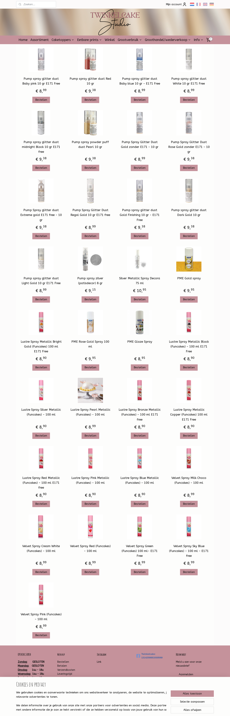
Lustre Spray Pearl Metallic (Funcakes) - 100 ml (90, 412)
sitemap (103, 709)
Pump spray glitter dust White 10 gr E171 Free (188, 81)
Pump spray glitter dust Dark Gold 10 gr (188, 212)
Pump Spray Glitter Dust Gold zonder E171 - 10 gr (139, 144)
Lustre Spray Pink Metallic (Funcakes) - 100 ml (90, 480)
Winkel (110, 40)
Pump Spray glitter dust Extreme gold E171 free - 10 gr (41, 214)
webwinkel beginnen (123, 709)
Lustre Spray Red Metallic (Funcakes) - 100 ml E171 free (41, 482)
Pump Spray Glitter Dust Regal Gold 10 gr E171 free (90, 212)
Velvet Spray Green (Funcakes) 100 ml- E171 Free (140, 551)
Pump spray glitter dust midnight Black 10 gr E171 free (41, 146)
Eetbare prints (89, 40)
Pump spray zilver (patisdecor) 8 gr (90, 280)
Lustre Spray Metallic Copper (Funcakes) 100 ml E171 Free (189, 414)
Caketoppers (63, 40)
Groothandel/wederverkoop (168, 40)
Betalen (62, 665)
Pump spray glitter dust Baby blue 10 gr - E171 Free (139, 81)
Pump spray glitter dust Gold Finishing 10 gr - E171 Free (140, 214)
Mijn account (176, 4)
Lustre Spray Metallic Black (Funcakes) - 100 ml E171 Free (189, 346)
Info (198, 40)
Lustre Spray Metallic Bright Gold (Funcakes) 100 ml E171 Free (41, 346)
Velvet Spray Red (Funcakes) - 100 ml (90, 548)
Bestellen (41, 99)
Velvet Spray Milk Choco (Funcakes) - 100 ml (188, 480)
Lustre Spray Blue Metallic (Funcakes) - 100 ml (139, 480)
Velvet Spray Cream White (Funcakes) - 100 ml (41, 548)
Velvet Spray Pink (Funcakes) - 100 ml (41, 616)
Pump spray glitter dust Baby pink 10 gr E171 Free (41, 81)
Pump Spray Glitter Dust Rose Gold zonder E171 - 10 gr (189, 146)
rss (110, 709)
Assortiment (39, 40)
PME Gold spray (189, 278)
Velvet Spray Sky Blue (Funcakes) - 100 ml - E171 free (189, 551)
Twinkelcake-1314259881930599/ (149, 656)
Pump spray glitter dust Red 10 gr (90, 81)
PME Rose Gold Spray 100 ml (90, 344)
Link (99, 661)
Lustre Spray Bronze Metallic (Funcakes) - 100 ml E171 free (140, 414)
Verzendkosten (66, 669)
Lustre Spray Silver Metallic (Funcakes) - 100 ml (41, 412)
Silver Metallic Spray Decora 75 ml (139, 280)
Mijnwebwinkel (153, 709)
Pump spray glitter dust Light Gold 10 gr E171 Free (41, 280)
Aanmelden (186, 674)
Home (23, 40)
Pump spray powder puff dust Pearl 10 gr (90, 144)
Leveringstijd (64, 673)
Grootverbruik (130, 40)
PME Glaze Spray (139, 341)
